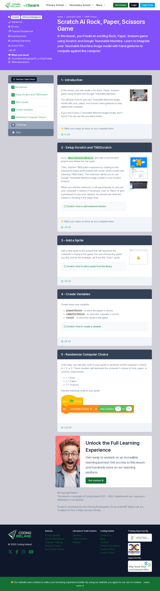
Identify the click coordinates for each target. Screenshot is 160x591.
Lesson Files (16, 45)
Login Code (147, 5)
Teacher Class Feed (24, 79)
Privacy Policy (107, 549)
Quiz (16, 132)
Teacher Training (54, 542)
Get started (96, 480)
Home (60, 17)
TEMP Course (90, 17)
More (99, 5)
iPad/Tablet (46, 58)
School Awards (52, 535)
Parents (76, 542)
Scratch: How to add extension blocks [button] (85, 206)
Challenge (18, 125)
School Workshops (55, 538)
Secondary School (80, 5)
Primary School (55, 5)
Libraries (77, 535)
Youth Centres (80, 538)
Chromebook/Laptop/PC (23, 58)
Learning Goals (17, 36)
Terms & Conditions (110, 545)
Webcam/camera (18, 62)
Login (134, 5)
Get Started (120, 5)
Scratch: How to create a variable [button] (82, 326)
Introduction (19, 87)
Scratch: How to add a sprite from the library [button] (88, 266)
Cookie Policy (107, 552)
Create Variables (22, 109)
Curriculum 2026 (73, 17)
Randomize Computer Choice (28, 117)
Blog (102, 538)
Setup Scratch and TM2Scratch (29, 94)
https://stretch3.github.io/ (80, 157)
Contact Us (106, 535)
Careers (104, 542)
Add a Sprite (19, 102)
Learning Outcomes (19, 40)
